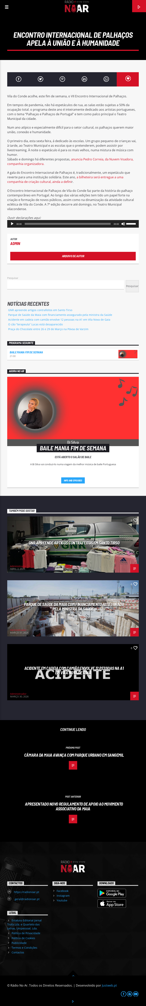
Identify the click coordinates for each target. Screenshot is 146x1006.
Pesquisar (12, 278)
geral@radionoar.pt (27, 899)
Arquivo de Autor (73, 256)
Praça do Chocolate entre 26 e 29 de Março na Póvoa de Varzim (48, 329)
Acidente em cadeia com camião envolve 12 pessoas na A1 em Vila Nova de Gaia (59, 319)
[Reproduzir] (12, 224)
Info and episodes (73, 480)
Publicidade (19, 943)
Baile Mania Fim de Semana (26, 352)
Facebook (62, 891)
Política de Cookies (23, 938)
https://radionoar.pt (26, 892)
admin (15, 243)
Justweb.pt (109, 985)
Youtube (62, 900)
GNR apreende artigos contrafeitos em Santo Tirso (40, 310)
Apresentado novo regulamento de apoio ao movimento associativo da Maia (74, 806)
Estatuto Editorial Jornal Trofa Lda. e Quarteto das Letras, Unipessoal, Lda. (24, 924)
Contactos (18, 952)
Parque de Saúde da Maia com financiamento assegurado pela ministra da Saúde (60, 315)
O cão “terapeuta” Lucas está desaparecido (35, 324)
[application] (73, 224)
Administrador (18, 566)
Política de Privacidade (26, 933)
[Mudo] (123, 224)
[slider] (68, 224)
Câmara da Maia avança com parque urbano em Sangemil (74, 754)
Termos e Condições (24, 947)
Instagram (63, 895)
